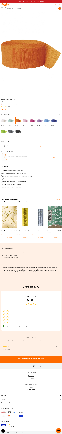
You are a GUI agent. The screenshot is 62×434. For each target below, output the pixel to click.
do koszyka (10, 238)
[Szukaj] (31, 8)
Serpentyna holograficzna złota (23, 230)
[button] (2, 431)
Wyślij (39, 146)
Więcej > (57, 199)
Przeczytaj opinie (22, 173)
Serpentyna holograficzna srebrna (39, 230)
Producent (5, 179)
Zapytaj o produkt (16, 104)
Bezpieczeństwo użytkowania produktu (12, 184)
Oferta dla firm (17, 187)
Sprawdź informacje (27, 176)
